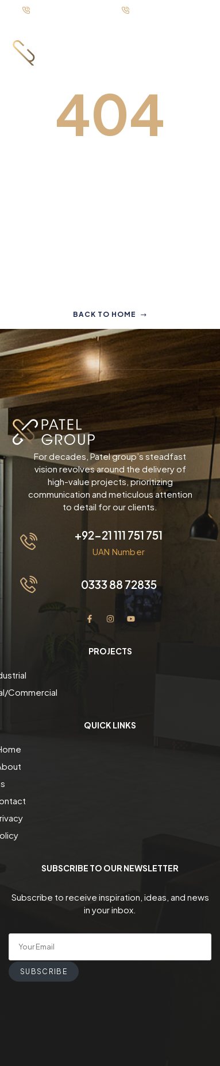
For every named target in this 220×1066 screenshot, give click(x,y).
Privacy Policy (110, 800)
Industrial (110, 674)
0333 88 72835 (119, 584)
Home (110, 748)
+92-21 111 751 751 (119, 535)
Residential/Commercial (110, 692)
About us (110, 766)
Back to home (110, 314)
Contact (110, 783)
